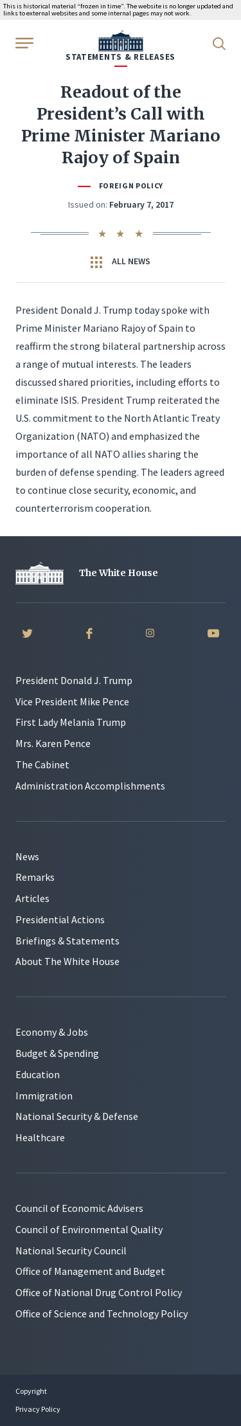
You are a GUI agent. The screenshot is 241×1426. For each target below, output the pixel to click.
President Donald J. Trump (73, 680)
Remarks (35, 877)
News (27, 856)
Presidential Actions (60, 919)
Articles (32, 898)
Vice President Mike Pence (72, 701)
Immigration (44, 1095)
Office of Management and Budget (90, 1271)
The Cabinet (42, 764)
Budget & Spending (57, 1053)
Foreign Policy (131, 185)
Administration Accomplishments (90, 785)
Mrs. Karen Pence (53, 743)
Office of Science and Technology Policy (101, 1313)
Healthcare (40, 1137)
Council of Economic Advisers (79, 1208)
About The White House (67, 961)
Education (37, 1074)
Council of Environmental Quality (89, 1229)
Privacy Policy (37, 1409)
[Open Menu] (23, 42)
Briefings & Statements (67, 940)
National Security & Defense (76, 1116)
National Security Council (71, 1250)
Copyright (31, 1391)
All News (120, 261)
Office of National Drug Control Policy (98, 1292)
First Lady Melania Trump (70, 722)
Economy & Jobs (51, 1031)
